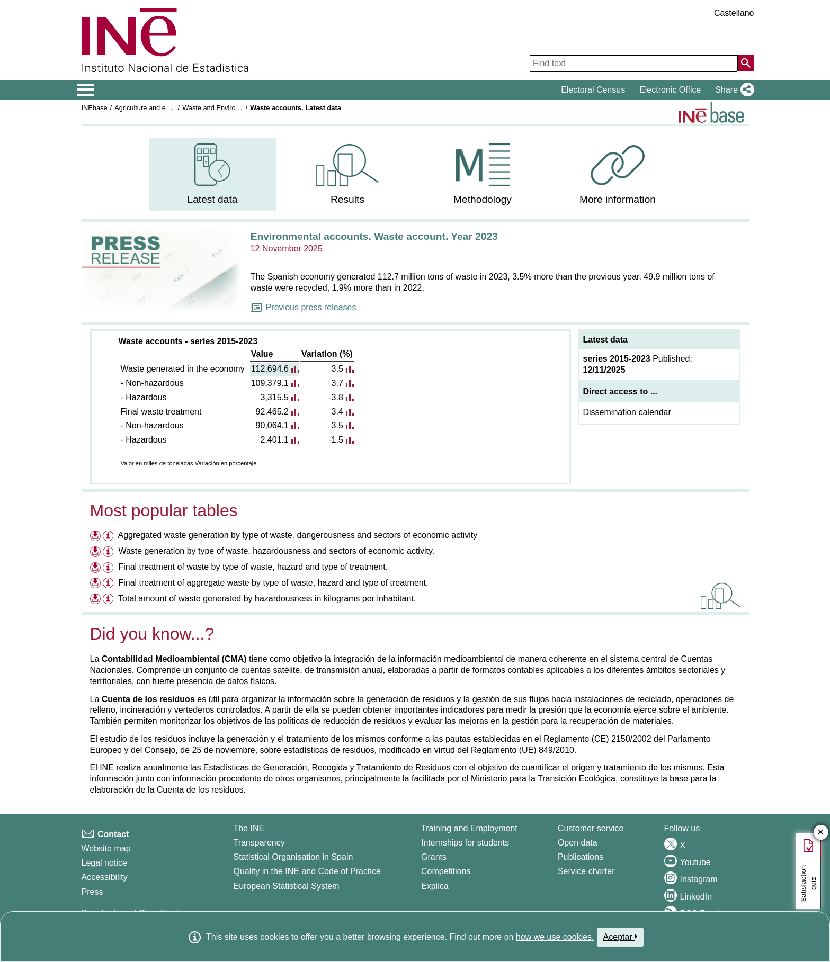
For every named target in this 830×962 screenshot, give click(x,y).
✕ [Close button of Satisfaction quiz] (820, 832)
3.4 (337, 411)
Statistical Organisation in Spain (293, 856)
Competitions (445, 871)
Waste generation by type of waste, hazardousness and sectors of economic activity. (276, 550)
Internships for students (465, 842)
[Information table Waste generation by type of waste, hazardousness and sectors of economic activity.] (109, 552)
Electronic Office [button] (670, 89)
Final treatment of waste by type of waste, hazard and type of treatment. (253, 566)
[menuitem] (212, 174)
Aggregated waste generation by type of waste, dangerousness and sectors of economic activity (298, 535)
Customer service (590, 828)
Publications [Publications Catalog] (580, 856)
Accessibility (105, 877)
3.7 (337, 383)
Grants (434, 856)
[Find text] (633, 63)
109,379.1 (270, 383)
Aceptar (620, 936)
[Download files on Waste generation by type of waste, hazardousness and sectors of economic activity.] (95, 550)
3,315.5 (274, 397)
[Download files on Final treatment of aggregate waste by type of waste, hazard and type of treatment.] (95, 582)
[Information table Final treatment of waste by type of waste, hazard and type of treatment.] (109, 568)
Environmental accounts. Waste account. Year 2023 (374, 236)
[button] (732, 90)
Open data (577, 842)
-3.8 (335, 397)
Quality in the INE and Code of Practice (306, 871)
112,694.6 (270, 368)
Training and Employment (469, 828)
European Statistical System (286, 886)
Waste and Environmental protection (236, 108)
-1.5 (335, 439)
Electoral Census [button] (593, 89)
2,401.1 (274, 439)
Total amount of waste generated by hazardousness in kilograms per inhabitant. (267, 598)
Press (92, 891)
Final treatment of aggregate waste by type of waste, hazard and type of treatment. (273, 582)
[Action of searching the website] (745, 63)
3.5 (337, 368)
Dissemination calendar (627, 412)
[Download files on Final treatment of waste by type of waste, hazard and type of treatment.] (95, 566)
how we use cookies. (555, 936)
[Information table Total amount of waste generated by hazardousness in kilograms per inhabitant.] (109, 600)
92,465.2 (272, 411)
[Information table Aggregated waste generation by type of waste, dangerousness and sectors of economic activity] (109, 536)
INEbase (95, 108)
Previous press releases (303, 307)
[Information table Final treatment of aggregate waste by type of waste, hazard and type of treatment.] (109, 584)
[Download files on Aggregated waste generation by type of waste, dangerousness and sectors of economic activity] (95, 535)
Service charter (586, 871)
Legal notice (104, 862)
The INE (248, 828)
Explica (435, 886)
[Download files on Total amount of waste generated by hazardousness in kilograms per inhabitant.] (95, 598)
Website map (106, 848)
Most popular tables (164, 510)
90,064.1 (272, 425)
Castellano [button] (734, 12)
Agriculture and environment (156, 108)
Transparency (258, 842)
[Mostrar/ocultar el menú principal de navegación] (86, 90)
